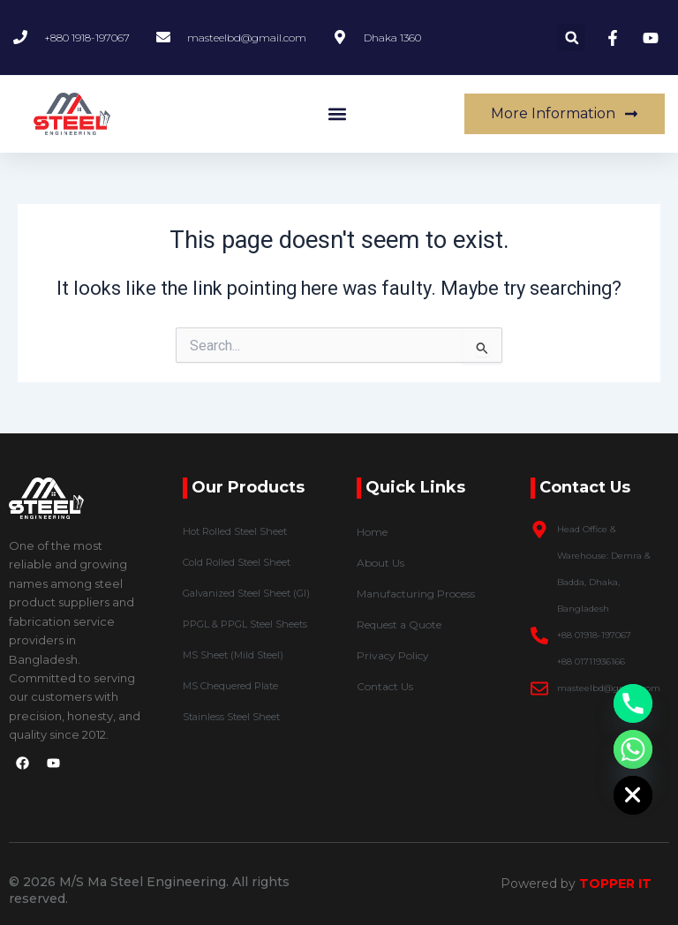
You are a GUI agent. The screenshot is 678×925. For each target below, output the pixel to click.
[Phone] (633, 703)
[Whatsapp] (633, 749)
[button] (571, 37)
